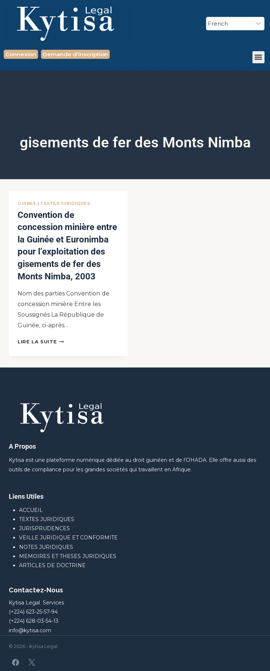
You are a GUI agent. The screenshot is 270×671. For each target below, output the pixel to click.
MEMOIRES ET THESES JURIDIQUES (67, 556)
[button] (258, 57)
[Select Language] (235, 23)
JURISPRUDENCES (44, 528)
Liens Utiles (26, 496)
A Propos (22, 446)
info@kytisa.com (30, 630)
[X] (31, 662)
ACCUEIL (31, 510)
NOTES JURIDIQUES (46, 547)
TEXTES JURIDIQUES (65, 203)
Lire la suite (41, 341)
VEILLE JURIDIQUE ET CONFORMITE (68, 537)
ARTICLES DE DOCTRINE (52, 565)
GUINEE (27, 203)
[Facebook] (16, 662)
